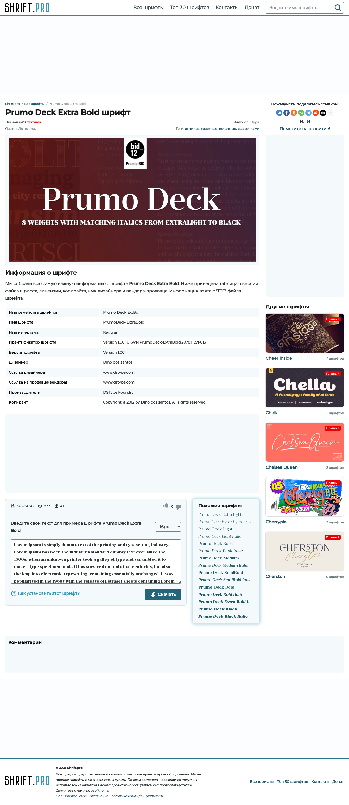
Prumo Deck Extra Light (219, 515)
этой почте (100, 791)
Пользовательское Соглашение (82, 796)
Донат (252, 7)
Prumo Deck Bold (216, 587)
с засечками (248, 129)
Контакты (226, 7)
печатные (227, 129)
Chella (272, 412)
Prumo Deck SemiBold (220, 573)
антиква (192, 129)
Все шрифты (148, 7)
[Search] (338, 8)
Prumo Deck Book (215, 544)
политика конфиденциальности (137, 796)
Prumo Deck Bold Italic (220, 595)
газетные (209, 129)
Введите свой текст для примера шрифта (76, 527)
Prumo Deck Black (217, 609)
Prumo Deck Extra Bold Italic (226, 602)
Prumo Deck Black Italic (223, 617)
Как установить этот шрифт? (45, 593)
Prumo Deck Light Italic (219, 537)
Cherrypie (276, 521)
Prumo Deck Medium (218, 558)
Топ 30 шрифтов (189, 7)
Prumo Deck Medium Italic (223, 566)
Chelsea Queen (282, 467)
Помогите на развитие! (305, 128)
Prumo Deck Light (215, 529)
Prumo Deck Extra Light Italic (225, 522)
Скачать (163, 594)
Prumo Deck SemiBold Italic (224, 580)
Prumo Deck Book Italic (220, 551)
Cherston (275, 576)
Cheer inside (279, 358)
